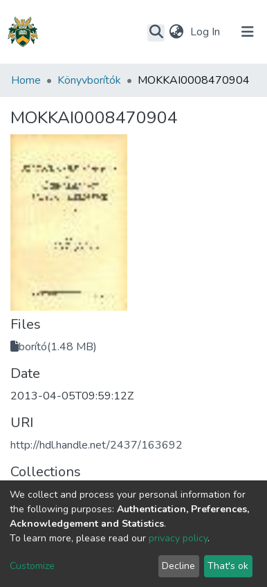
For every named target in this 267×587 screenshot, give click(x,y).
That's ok (228, 565)
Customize (32, 565)
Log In (206, 31)
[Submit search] (156, 32)
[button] (176, 32)
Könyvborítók (89, 80)
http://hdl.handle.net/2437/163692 (96, 445)
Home (26, 80)
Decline (178, 565)
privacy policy (178, 538)
